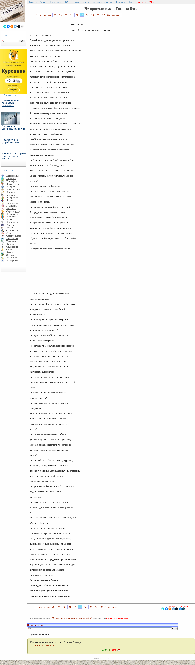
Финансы (11, 249)
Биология (11, 178)
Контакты (120, 2)
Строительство (13, 235)
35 (92, 15)
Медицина (11, 205)
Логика (9, 200)
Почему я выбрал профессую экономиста (11, 103)
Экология (11, 255)
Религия (10, 225)
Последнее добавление (121, 658)
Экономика (11, 257)
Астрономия (12, 175)
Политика (11, 216)
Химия (9, 252)
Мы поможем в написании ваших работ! (72, 618)
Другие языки (13, 184)
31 (71, 15)
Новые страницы (81, 2)
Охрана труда (13, 211)
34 (87, 15)
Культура (10, 195)
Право (9, 219)
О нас (43, 2)
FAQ (131, 2)
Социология (12, 230)
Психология (12, 222)
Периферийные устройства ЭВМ (10, 141)
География (11, 181)
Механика (11, 208)
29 (60, 15)
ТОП (67, 2)
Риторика (11, 227)
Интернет (11, 186)
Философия (12, 246)
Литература (12, 197)
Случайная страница (102, 2)
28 (55, 15)
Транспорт (11, 241)
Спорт (9, 233)
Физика (10, 244)
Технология (12, 238)
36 (98, 15)
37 (103, 15)
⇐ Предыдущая (43, 15)
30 (66, 15)
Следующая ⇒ (114, 15)
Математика (12, 203)
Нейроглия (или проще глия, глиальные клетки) (14, 156)
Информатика (13, 189)
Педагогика (12, 214)
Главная (33, 2)
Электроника (12, 260)
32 (77, 15)
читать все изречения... (46, 645)
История (10, 192)
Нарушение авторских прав (117, 618)
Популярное (55, 2)
